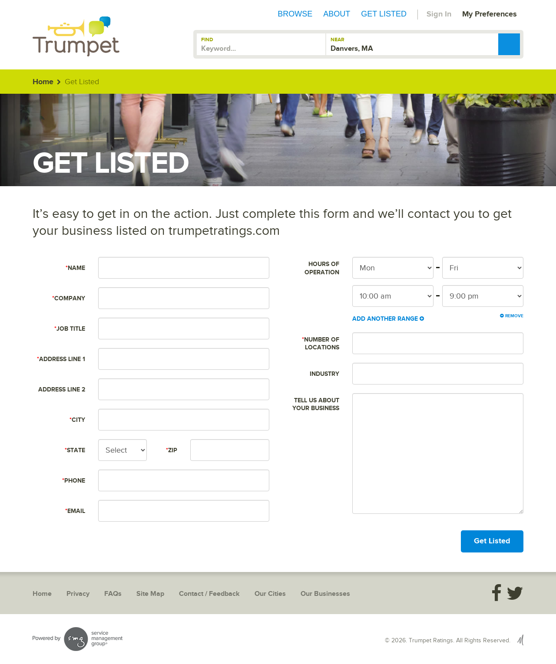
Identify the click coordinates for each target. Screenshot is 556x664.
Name (75, 268)
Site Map (150, 594)
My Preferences (489, 14)
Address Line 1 (61, 359)
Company (68, 298)
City (77, 420)
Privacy (77, 594)
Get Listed (384, 14)
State (75, 450)
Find (207, 39)
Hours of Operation (321, 268)
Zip (171, 450)
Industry (324, 374)
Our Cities (270, 594)
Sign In (439, 14)
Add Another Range (388, 318)
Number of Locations (320, 343)
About (336, 14)
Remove (511, 316)
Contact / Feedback (209, 594)
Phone (73, 480)
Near (337, 39)
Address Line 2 (61, 389)
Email (75, 511)
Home (43, 82)
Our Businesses (325, 594)
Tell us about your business (315, 404)
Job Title (69, 328)
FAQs (113, 594)
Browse (295, 14)
